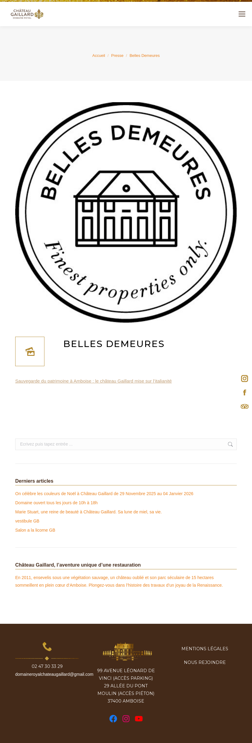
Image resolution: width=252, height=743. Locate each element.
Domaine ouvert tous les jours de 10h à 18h (56, 502)
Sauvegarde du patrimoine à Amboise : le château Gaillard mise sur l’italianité (93, 381)
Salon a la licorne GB (35, 530)
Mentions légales (204, 648)
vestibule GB (27, 521)
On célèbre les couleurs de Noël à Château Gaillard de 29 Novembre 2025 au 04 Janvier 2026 (104, 493)
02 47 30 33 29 (47, 666)
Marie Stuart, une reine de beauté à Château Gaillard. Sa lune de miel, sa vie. (88, 511)
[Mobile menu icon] (242, 14)
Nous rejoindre (205, 662)
